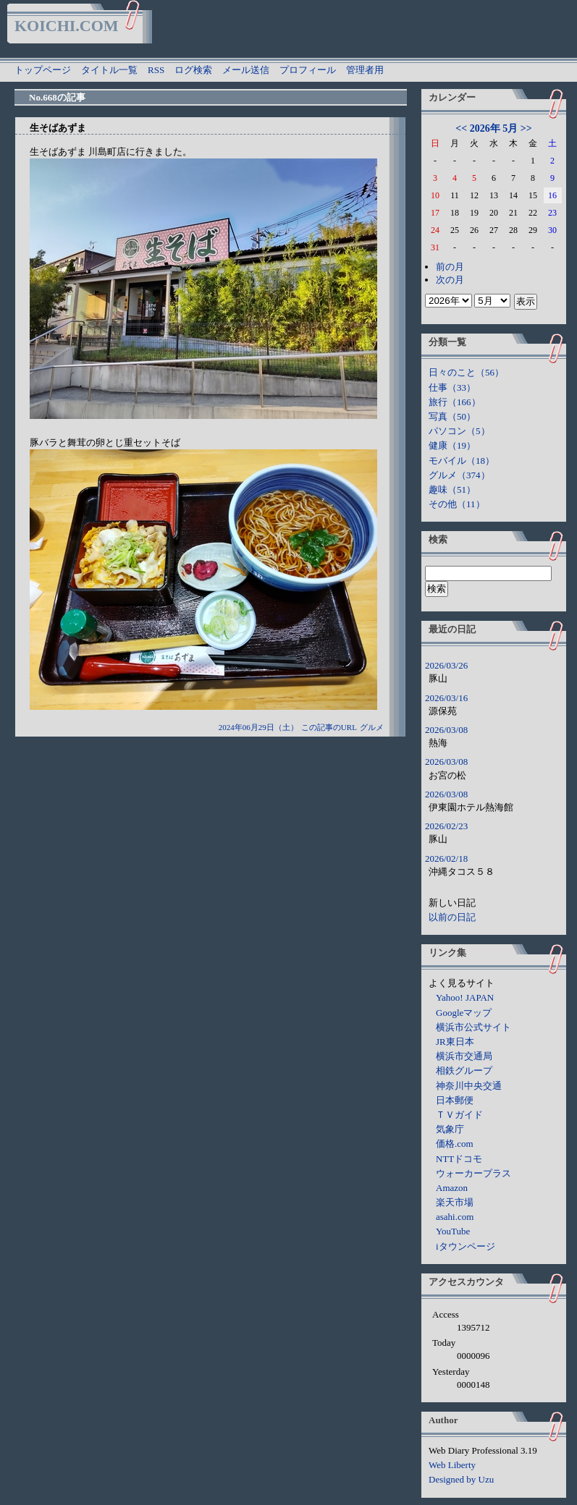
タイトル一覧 (109, 69)
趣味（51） (452, 489)
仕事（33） (452, 387)
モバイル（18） (461, 460)
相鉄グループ (464, 1070)
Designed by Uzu (461, 1479)
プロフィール (307, 69)
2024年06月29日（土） (258, 727)
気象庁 (450, 1129)
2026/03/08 (446, 729)
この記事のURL (329, 727)
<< (461, 128)
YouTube (453, 1231)
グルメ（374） (459, 475)
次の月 (450, 279)
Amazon (452, 1187)
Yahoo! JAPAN (465, 997)
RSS (156, 69)
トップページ (42, 69)
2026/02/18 (446, 858)
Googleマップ (464, 1012)
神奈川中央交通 (469, 1085)
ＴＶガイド (459, 1114)
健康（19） (452, 445)
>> (526, 128)
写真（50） (452, 416)
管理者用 (365, 69)
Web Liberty (452, 1464)
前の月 (450, 266)
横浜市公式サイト (473, 1027)
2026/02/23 (446, 826)
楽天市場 (454, 1202)
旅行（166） (455, 402)
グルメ (372, 727)
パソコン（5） (459, 430)
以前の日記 (452, 917)
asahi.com (454, 1216)
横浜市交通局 (464, 1056)
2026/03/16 (446, 697)
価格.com (454, 1143)
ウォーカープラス (473, 1173)
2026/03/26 (446, 665)
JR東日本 (455, 1041)
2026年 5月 (494, 128)
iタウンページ (465, 1246)
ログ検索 (193, 69)
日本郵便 (454, 1100)
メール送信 (245, 69)
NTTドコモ (459, 1158)
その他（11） (457, 504)
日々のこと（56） (466, 372)
